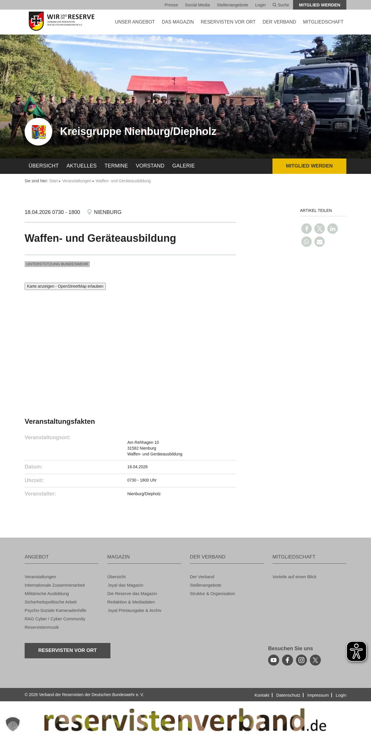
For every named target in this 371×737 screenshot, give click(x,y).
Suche (280, 5)
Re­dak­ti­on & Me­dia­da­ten (131, 601)
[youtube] (273, 660)
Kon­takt (261, 695)
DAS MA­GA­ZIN (178, 21)
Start (53, 181)
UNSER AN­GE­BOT (135, 21)
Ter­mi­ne (116, 166)
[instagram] (301, 660)
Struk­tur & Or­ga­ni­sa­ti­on (212, 593)
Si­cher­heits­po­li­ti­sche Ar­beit (51, 601)
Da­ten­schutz (288, 695)
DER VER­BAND (279, 21)
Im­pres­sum (318, 695)
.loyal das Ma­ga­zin (125, 585)
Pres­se (171, 4)
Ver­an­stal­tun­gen (76, 181)
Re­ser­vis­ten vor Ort (228, 21)
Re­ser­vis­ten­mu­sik (42, 627)
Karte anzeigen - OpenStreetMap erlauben (65, 286)
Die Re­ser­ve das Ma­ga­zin (132, 593)
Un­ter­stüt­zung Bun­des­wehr (57, 264)
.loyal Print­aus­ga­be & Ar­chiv (134, 610)
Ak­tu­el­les (82, 166)
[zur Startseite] (62, 21)
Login (260, 4)
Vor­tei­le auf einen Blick (294, 576)
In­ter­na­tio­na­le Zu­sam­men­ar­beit (55, 585)
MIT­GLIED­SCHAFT (323, 21)
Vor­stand (150, 166)
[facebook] (287, 660)
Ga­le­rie (183, 166)
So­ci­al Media (197, 4)
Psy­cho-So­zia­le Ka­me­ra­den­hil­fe (55, 610)
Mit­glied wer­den (320, 4)
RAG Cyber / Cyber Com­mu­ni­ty (55, 618)
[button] (306, 229)
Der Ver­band (202, 576)
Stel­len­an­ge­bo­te (232, 4)
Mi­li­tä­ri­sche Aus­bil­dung (47, 593)
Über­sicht (44, 166)
